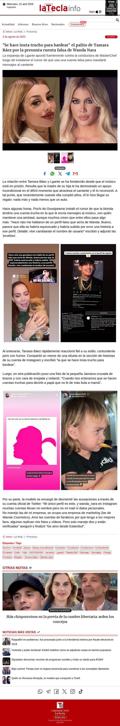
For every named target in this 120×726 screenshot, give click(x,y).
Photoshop (31, 31)
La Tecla (18, 31)
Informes (23, 24)
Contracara (78, 24)
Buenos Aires (40, 24)
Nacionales (58, 24)
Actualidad (8, 24)
